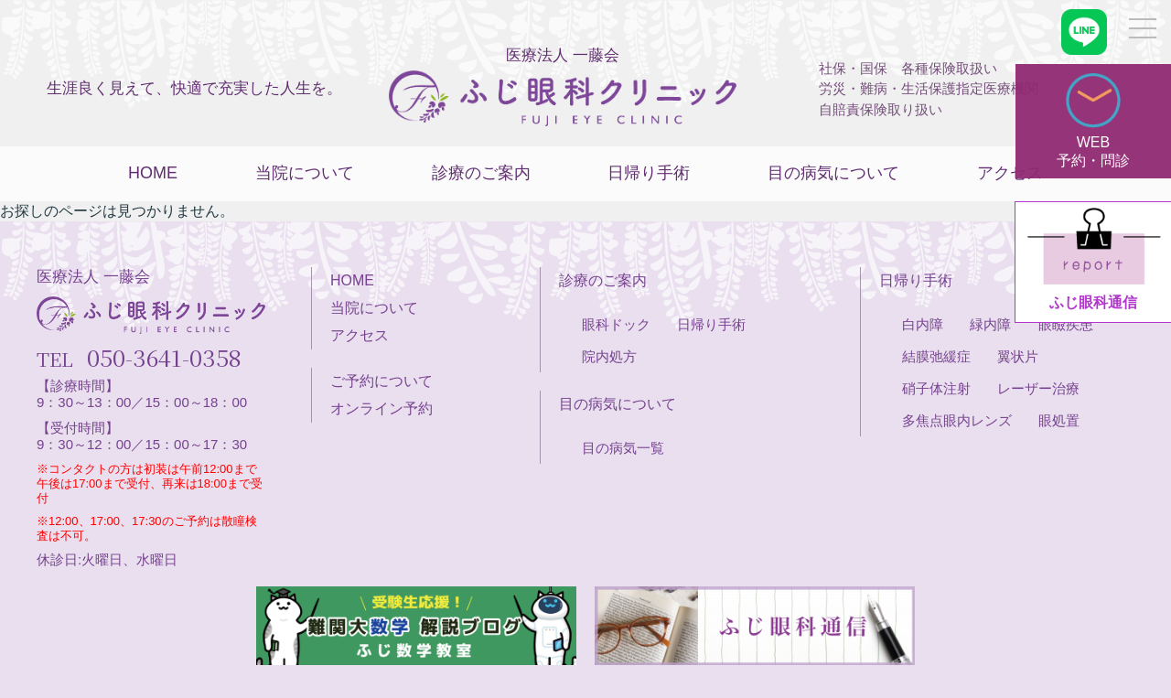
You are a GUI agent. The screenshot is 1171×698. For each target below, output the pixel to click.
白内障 (922, 324)
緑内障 (990, 324)
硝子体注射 (936, 388)
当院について (304, 173)
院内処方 (609, 356)
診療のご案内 (481, 173)
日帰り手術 (648, 173)
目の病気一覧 (623, 448)
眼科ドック (616, 324)
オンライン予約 (381, 408)
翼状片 (1017, 356)
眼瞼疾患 (1065, 324)
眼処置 (1059, 420)
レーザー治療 (1038, 388)
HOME (152, 173)
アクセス (1010, 173)
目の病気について (833, 173)
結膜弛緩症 (936, 356)
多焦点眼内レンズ (957, 420)
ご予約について (381, 381)
